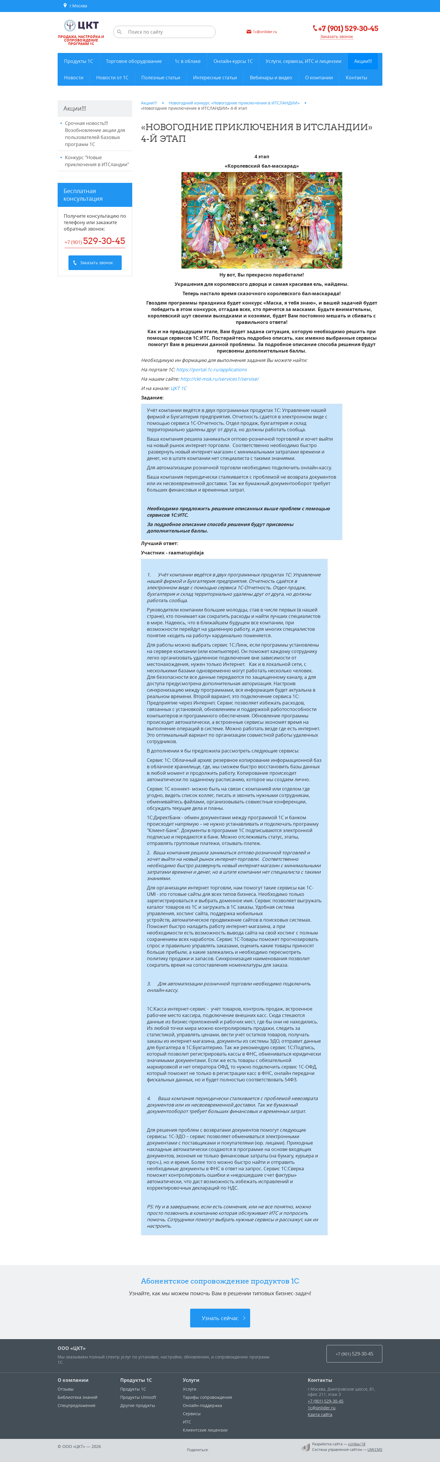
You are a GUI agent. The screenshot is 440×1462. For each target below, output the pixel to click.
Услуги (191, 1380)
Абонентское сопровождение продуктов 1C (220, 1281)
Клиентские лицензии (205, 1430)
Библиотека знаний (77, 1397)
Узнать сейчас (220, 1318)
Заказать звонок (336, 36)
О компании (73, 1380)
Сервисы (192, 1413)
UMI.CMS (374, 1449)
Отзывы (66, 1389)
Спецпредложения (76, 1405)
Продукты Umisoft (138, 1397)
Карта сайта (320, 1414)
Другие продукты (137, 1405)
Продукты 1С (136, 1380)
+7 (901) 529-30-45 (325, 1401)
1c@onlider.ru (322, 1408)
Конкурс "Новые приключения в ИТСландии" (97, 161)
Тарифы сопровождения (207, 1397)
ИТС (187, 1422)
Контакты (320, 1380)
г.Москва (75, 6)
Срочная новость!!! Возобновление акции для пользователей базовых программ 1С (95, 133)
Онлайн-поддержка (202, 1405)
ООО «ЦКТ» (72, 1348)
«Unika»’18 (356, 1444)
